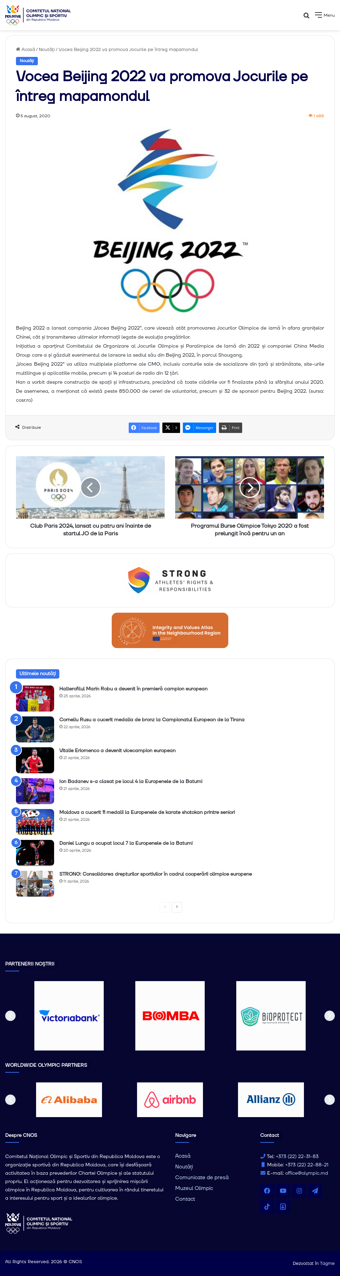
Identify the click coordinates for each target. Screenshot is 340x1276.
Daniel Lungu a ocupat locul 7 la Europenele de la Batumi (126, 843)
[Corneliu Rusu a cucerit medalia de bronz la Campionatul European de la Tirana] (35, 729)
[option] (69, 1015)
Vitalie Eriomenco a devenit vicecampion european (117, 751)
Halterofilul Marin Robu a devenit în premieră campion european (133, 689)
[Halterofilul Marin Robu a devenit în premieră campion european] (35, 699)
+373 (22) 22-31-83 (297, 1157)
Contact (185, 1199)
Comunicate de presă (202, 1177)
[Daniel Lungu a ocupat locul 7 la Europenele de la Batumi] (35, 853)
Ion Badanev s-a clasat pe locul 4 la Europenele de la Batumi (130, 782)
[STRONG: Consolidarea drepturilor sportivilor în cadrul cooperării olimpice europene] (35, 884)
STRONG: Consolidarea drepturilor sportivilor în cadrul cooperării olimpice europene (155, 874)
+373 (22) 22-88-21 (306, 1165)
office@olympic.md (306, 1173)
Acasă (25, 49)
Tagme (327, 1263)
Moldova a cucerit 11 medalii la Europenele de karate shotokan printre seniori (147, 812)
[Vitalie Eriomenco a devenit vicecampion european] (35, 760)
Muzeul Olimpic (194, 1188)
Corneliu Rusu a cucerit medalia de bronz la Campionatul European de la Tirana (152, 720)
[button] (10, 1016)
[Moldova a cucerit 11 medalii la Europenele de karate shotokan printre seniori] (35, 822)
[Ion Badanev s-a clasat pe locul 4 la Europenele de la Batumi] (35, 791)
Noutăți (47, 49)
